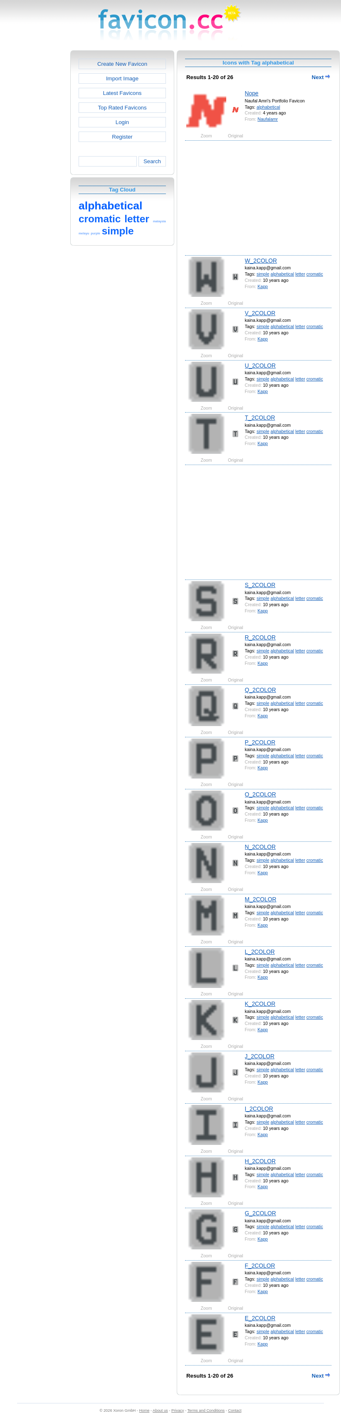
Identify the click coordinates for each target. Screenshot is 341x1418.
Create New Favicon (122, 64)
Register (122, 137)
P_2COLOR (260, 742)
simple (263, 273)
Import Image (122, 78)
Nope (252, 93)
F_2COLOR (260, 1265)
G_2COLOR (260, 1213)
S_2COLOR (260, 585)
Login (122, 122)
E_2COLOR (260, 1318)
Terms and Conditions (206, 1410)
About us (160, 1410)
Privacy (177, 1410)
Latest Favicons (122, 93)
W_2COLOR (261, 260)
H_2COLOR (260, 1161)
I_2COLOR (259, 1108)
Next (321, 77)
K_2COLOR (260, 1003)
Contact (235, 1410)
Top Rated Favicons (122, 107)
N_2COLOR (260, 846)
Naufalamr (267, 119)
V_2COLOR (260, 313)
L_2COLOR (260, 951)
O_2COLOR (260, 794)
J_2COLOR (259, 1056)
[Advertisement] (34, 175)
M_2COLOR (261, 899)
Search (152, 161)
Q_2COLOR (260, 690)
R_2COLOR (260, 637)
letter (300, 273)
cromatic (314, 273)
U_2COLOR (260, 365)
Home (144, 1410)
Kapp (262, 286)
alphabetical (268, 106)
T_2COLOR (260, 417)
